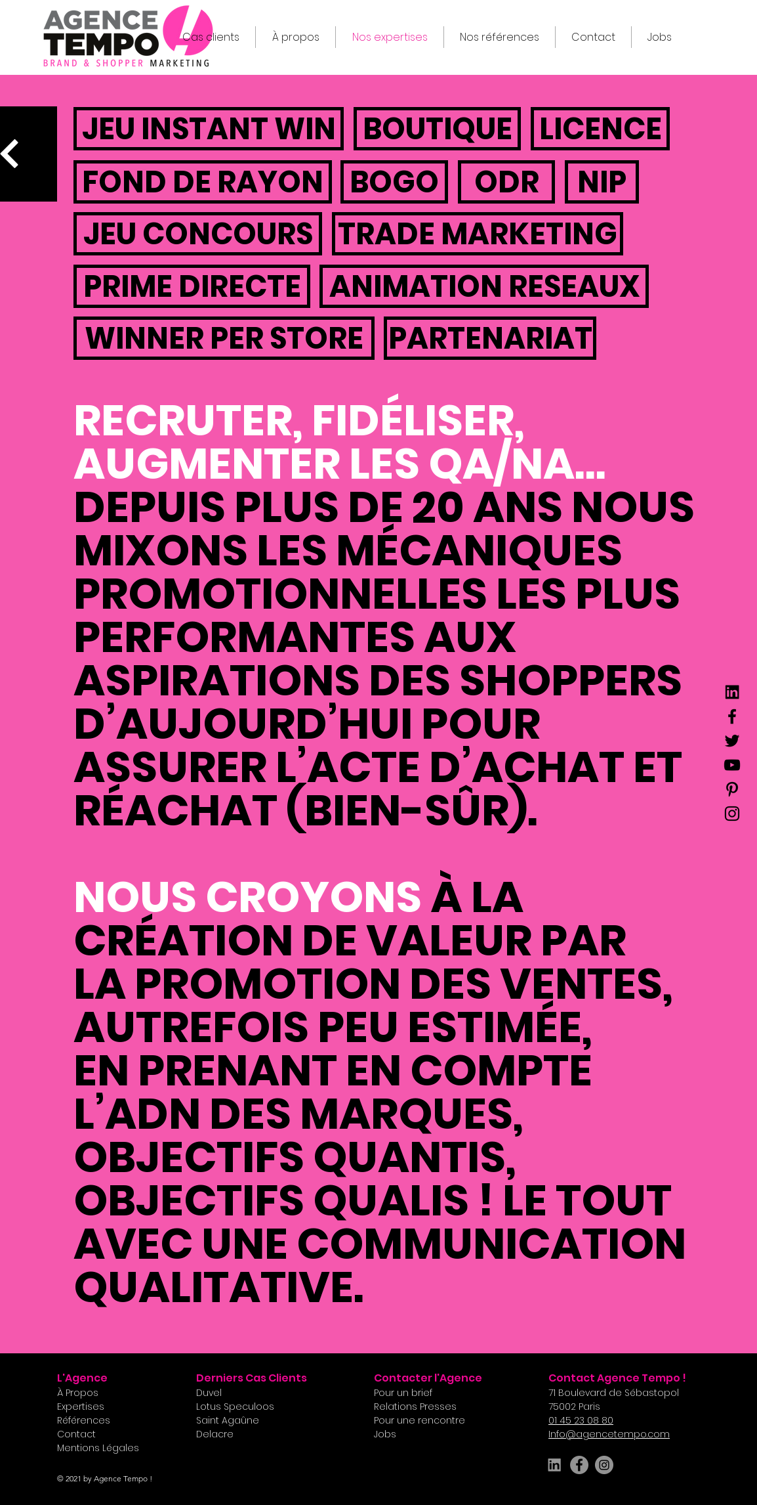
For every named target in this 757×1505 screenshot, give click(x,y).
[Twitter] (732, 741)
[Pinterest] (732, 789)
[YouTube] (732, 765)
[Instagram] (732, 813)
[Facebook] (732, 716)
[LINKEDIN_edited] (554, 1465)
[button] (593, 37)
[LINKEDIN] (732, 692)
